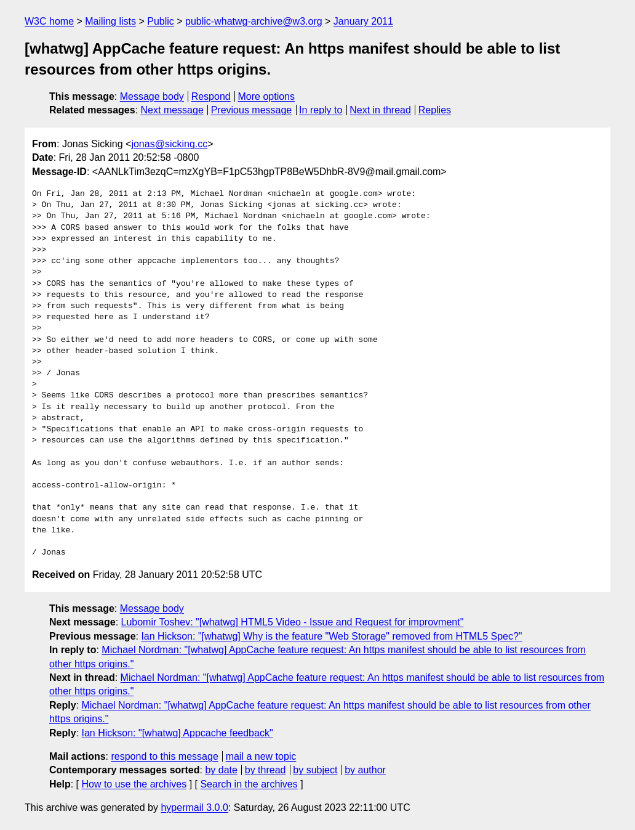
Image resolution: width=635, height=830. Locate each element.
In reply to (320, 110)
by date (221, 770)
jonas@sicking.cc (169, 144)
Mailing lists (110, 21)
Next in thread (380, 110)
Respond (211, 96)
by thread (265, 770)
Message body (152, 96)
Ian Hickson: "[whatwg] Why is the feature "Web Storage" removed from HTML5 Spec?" (331, 636)
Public (160, 21)
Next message (172, 110)
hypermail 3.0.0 (194, 807)
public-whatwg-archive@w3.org (253, 21)
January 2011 (363, 21)
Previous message (251, 110)
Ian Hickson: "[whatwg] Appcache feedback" (177, 733)
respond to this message (164, 756)
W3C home (49, 21)
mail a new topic (261, 756)
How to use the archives (133, 784)
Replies (434, 110)
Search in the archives (248, 784)
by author (365, 770)
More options (266, 96)
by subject (315, 770)
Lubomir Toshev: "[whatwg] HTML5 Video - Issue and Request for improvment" (292, 622)
